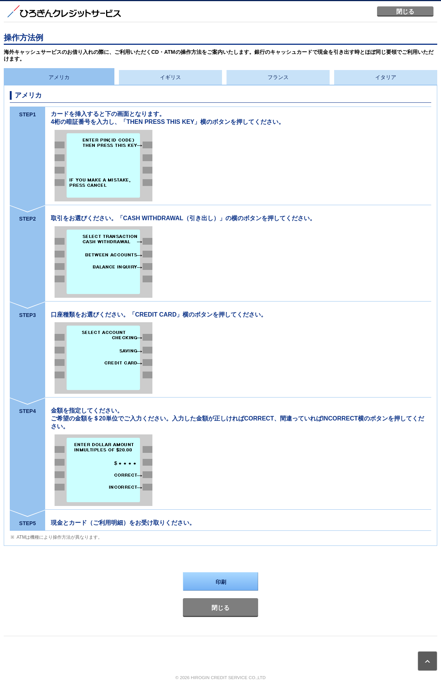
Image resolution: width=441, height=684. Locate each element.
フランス (278, 77)
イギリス (170, 77)
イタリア (385, 77)
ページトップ (427, 661)
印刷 (221, 582)
